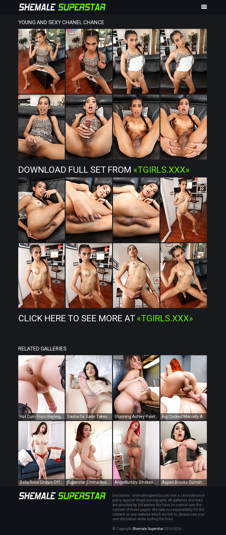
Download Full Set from (104, 169)
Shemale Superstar (147, 529)
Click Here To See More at (105, 318)
